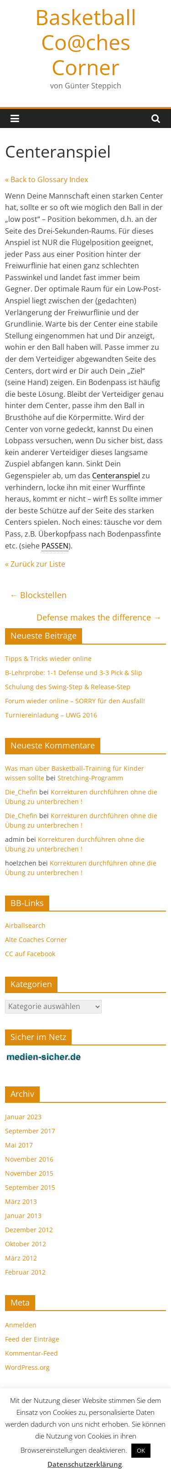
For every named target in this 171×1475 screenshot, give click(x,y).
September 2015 (30, 1187)
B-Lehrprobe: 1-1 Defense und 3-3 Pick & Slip (73, 672)
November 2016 (29, 1159)
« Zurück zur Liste (35, 564)
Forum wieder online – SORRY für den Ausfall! (75, 701)
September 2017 (30, 1131)
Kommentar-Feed (31, 1353)
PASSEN (54, 546)
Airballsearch (25, 925)
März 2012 (21, 1258)
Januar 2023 (23, 1116)
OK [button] (141, 1450)
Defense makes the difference (98, 617)
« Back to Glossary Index (46, 179)
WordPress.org (27, 1367)
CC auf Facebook (30, 953)
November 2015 (29, 1173)
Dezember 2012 (29, 1229)
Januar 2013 (23, 1215)
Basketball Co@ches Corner (85, 42)
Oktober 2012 (25, 1243)
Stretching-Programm (90, 777)
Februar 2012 (25, 1272)
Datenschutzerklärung (84, 1464)
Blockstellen (38, 594)
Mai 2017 (19, 1145)
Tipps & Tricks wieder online (48, 658)
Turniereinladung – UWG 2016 (51, 715)
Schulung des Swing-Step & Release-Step (67, 686)
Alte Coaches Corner (36, 939)
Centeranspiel (116, 476)
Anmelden (20, 1325)
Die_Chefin (21, 792)
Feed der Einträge (32, 1339)
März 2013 (21, 1201)
